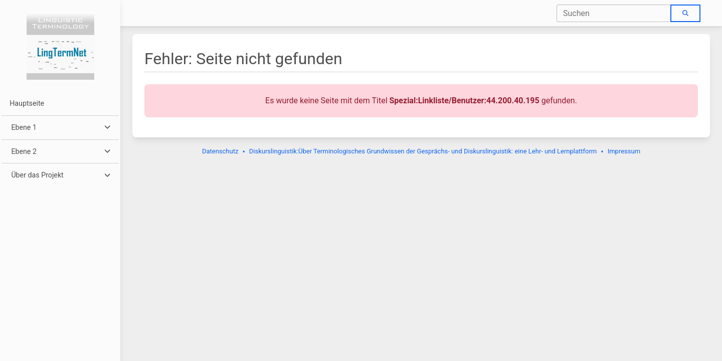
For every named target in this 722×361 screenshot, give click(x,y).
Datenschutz (220, 151)
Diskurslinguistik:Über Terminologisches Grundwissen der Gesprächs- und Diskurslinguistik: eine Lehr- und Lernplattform (423, 151)
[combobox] (614, 13)
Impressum (624, 151)
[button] (60, 127)
